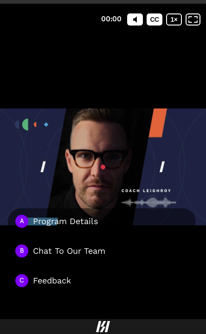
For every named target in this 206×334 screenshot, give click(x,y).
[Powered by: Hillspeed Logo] (103, 326)
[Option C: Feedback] (102, 281)
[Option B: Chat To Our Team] (102, 251)
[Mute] (135, 19)
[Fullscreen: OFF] (193, 19)
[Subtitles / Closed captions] (154, 19)
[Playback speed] (174, 19)
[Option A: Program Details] (102, 221)
